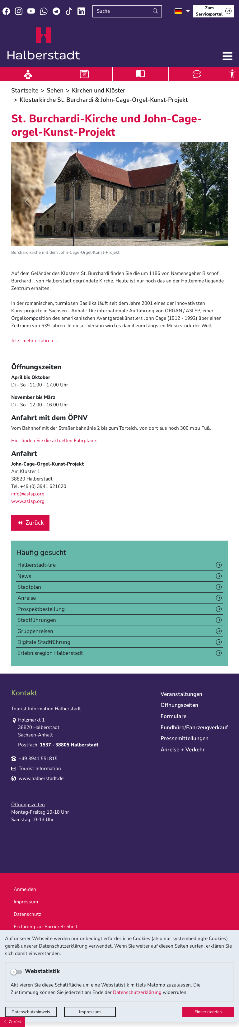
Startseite (24, 90)
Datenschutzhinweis (31, 1012)
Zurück (30, 523)
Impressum (90, 1012)
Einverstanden (208, 1012)
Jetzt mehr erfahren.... (34, 340)
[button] (27, 201)
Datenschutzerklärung (137, 992)
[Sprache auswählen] (182, 11)
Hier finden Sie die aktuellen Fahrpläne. (54, 440)
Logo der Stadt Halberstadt (43, 43)
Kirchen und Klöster (98, 90)
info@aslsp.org (28, 493)
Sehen (55, 90)
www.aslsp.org (28, 501)
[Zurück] (12, 1022)
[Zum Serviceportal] (213, 11)
